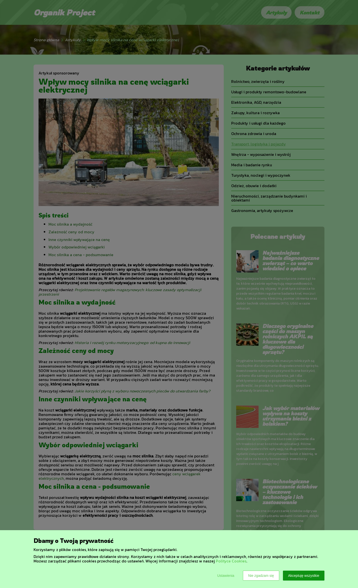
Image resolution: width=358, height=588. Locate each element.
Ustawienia (225, 576)
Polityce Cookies (231, 561)
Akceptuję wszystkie (303, 576)
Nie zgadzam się (261, 576)
